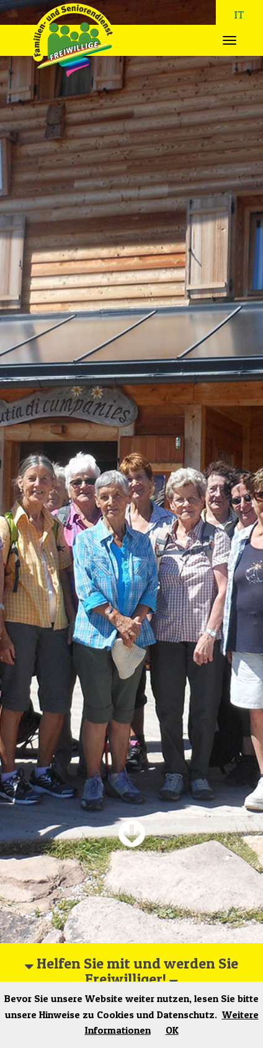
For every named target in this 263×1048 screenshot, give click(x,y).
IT (239, 14)
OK (172, 1030)
